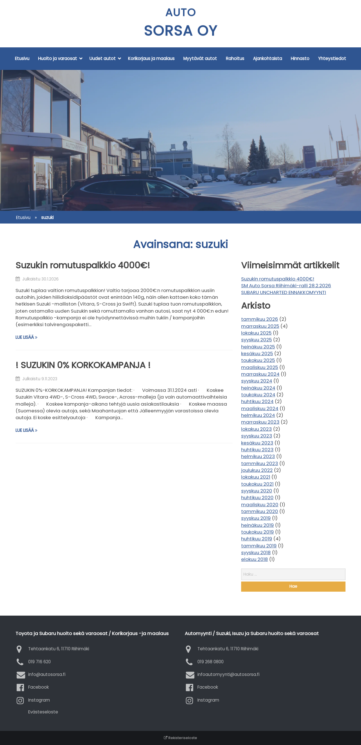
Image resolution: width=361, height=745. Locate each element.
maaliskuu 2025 (259, 367)
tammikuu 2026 (259, 319)
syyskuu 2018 (256, 552)
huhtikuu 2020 (257, 497)
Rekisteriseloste (180, 737)
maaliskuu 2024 (259, 408)
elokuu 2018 (254, 559)
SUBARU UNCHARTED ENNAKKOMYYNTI (283, 292)
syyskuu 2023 (256, 435)
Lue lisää (27, 337)
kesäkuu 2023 (257, 442)
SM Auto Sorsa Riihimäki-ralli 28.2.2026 (286, 285)
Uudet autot (102, 58)
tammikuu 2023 (259, 463)
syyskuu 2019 (256, 518)
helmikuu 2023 (258, 456)
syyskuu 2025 (256, 339)
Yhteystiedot (332, 58)
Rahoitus (235, 58)
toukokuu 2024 (258, 394)
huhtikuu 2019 (256, 538)
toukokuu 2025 (258, 360)
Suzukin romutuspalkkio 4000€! (83, 265)
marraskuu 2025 (260, 326)
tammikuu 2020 (259, 511)
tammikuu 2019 (259, 545)
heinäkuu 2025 (258, 346)
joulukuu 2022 (257, 470)
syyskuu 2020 (256, 490)
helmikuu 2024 (258, 415)
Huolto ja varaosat (57, 58)
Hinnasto (300, 58)
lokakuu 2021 (255, 477)
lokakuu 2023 (256, 429)
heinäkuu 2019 (257, 525)
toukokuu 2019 (257, 532)
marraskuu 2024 (260, 374)
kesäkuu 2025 (257, 353)
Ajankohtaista (267, 58)
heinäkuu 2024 (258, 387)
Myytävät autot (200, 58)
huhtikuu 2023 (257, 449)
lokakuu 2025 (256, 333)
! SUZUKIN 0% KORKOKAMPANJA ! (83, 365)
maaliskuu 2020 (259, 504)
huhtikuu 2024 (257, 401)
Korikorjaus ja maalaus (151, 58)
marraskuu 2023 (260, 422)
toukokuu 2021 (257, 484)
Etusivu (22, 58)
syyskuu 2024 (256, 380)
